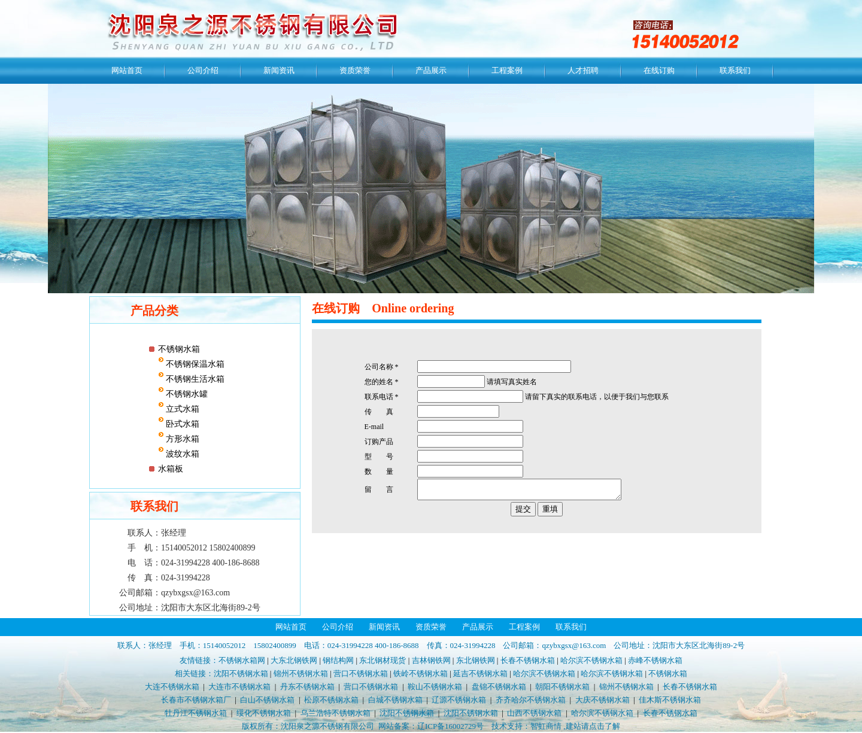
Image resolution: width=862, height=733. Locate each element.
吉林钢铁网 (431, 660)
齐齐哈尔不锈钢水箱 (531, 699)
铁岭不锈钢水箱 (420, 673)
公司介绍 (202, 70)
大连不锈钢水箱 (172, 686)
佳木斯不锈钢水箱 (670, 699)
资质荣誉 (355, 70)
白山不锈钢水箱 (267, 699)
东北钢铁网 (475, 660)
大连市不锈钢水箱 (239, 686)
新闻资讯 (279, 70)
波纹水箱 (182, 453)
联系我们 (735, 70)
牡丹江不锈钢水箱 (196, 712)
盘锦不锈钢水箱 (499, 686)
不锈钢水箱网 (241, 660)
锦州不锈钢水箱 (301, 673)
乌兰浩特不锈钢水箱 (336, 712)
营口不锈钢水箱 (360, 673)
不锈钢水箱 (179, 349)
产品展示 (431, 70)
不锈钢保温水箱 (194, 364)
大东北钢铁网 (294, 660)
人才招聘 (583, 70)
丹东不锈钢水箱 (307, 686)
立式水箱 (182, 408)
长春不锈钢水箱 (527, 660)
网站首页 (126, 70)
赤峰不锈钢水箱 (655, 660)
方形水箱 (182, 438)
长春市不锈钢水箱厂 (196, 699)
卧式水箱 (182, 423)
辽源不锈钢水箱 (459, 699)
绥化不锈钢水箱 (263, 712)
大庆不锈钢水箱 (602, 699)
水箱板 (170, 468)
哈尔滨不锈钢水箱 (591, 660)
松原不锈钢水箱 (331, 699)
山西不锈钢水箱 (534, 712)
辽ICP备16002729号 (450, 726)
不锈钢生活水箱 (194, 379)
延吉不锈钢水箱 (480, 673)
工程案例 (507, 70)
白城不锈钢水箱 (395, 699)
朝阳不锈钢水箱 (562, 686)
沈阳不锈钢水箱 (241, 673)
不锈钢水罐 (186, 394)
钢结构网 (338, 660)
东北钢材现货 (382, 660)
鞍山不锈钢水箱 (435, 686)
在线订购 (659, 70)
